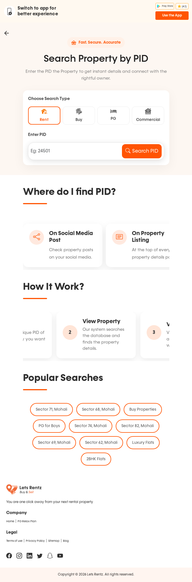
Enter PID (37, 135)
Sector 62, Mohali (101, 443)
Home (10, 521)
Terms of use (14, 541)
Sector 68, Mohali (98, 410)
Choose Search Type (49, 99)
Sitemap (54, 541)
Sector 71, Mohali (51, 410)
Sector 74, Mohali (91, 426)
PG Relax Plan (27, 521)
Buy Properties (142, 410)
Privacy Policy (35, 541)
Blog (66, 541)
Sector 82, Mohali (137, 426)
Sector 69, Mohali (54, 443)
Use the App (172, 15)
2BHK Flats (96, 459)
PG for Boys (49, 426)
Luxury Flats (143, 443)
